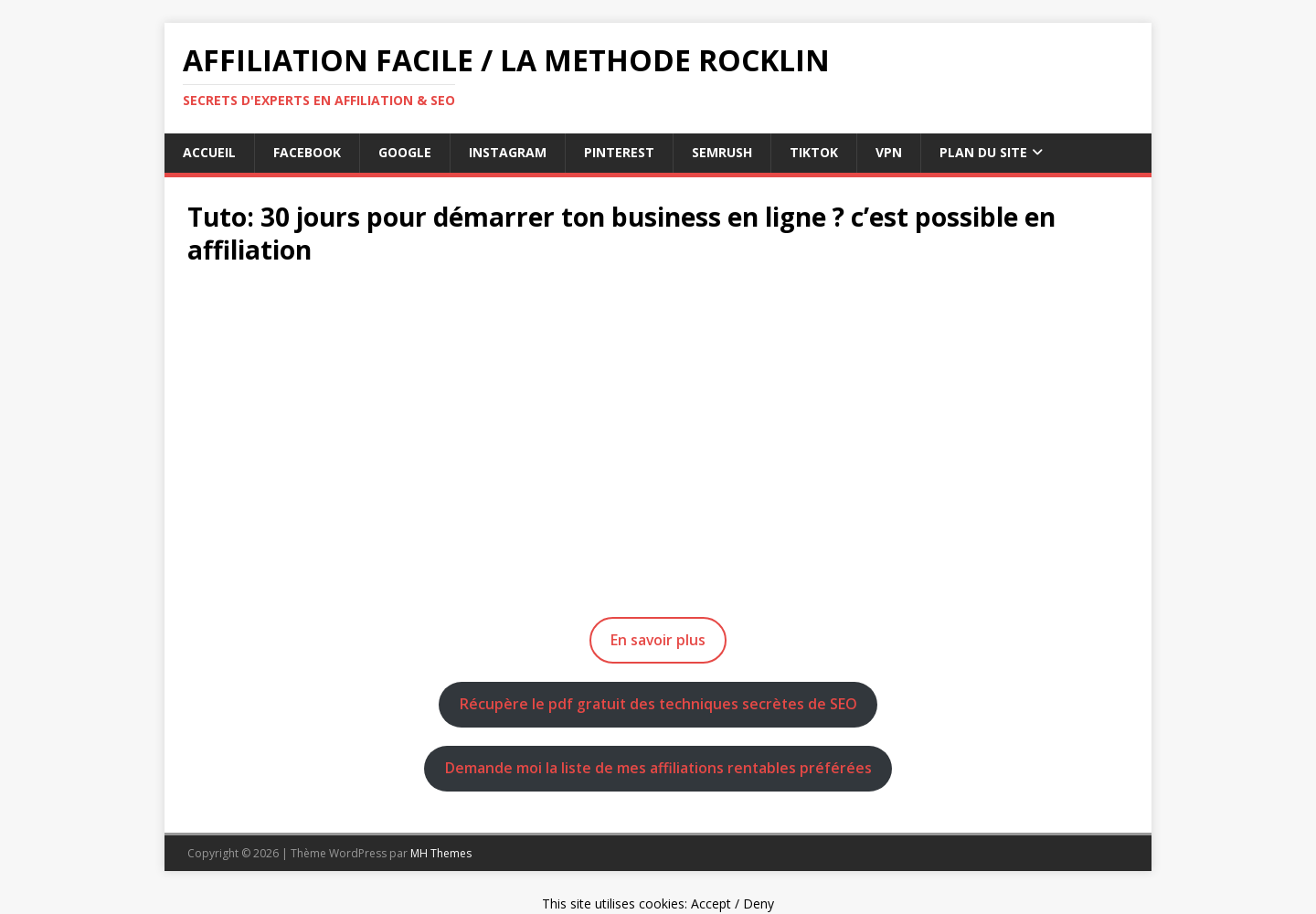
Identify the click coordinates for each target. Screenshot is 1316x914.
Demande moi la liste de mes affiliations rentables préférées (658, 768)
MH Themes (441, 853)
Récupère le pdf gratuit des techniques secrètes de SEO (658, 704)
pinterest (619, 152)
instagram (508, 152)
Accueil (209, 152)
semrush (722, 152)
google (404, 152)
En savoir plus (658, 640)
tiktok (814, 152)
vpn (889, 152)
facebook (307, 152)
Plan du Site (983, 152)
